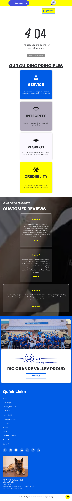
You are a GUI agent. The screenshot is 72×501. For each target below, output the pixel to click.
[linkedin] (22, 450)
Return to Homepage (36, 55)
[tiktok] (33, 450)
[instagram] (10, 450)
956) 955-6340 (8, 484)
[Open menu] (64, 10)
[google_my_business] (38, 450)
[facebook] (5, 450)
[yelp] (27, 450)
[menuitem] (36, 398)
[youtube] (16, 450)
